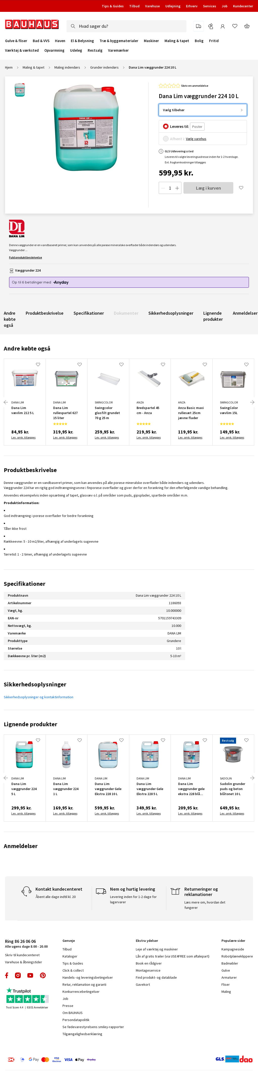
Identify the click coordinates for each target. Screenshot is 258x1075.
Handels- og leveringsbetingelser (87, 977)
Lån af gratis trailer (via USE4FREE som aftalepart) (172, 956)
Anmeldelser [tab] (21, 846)
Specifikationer (89, 313)
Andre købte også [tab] (27, 348)
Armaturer (229, 977)
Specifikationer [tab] (24, 584)
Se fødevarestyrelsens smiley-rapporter (93, 1027)
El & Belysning (82, 41)
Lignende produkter (213, 316)
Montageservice (148, 970)
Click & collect (73, 970)
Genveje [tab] (68, 940)
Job (225, 6)
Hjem (9, 67)
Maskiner (151, 41)
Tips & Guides (113, 6)
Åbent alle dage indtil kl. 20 (56, 896)
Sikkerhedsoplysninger (170, 313)
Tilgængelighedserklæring (82, 1034)
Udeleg (76, 50)
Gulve (225, 970)
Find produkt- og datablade (156, 977)
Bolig (199, 41)
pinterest (42, 975)
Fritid (214, 41)
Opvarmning (54, 50)
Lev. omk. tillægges (23, 437)
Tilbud (134, 6)
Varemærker (118, 50)
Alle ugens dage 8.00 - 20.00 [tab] (26, 943)
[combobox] (126, 26)
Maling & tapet (177, 41)
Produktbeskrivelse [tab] (30, 470)
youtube (30, 975)
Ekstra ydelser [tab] (147, 940)
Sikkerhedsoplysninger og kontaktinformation (38, 697)
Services (209, 6)
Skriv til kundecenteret (22, 955)
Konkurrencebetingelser (81, 991)
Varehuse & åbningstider (23, 962)
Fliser (225, 984)
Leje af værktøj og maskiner (157, 949)
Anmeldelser (245, 313)
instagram (17, 975)
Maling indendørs (67, 67)
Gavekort (143, 984)
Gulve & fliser (16, 41)
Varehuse (152, 6)
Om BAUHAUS (72, 1012)
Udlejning (172, 6)
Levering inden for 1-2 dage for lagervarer (133, 899)
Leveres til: (179, 126)
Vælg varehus (196, 138)
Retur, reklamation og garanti (84, 984)
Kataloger (69, 956)
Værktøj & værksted (22, 50)
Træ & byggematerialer (119, 41)
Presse (67, 1005)
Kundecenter (243, 6)
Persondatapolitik (75, 1020)
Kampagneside (232, 949)
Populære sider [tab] (233, 940)
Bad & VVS (41, 41)
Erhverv (192, 6)
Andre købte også (10, 319)
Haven (60, 41)
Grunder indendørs (104, 67)
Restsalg (95, 50)
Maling (226, 991)
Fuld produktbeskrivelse (25, 257)
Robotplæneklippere (237, 956)
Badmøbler (229, 963)
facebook (7, 975)
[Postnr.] (197, 127)
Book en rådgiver (149, 963)
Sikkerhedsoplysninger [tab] (35, 684)
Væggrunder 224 (28, 270)
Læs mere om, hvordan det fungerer (204, 905)
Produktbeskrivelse (44, 313)
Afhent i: (177, 138)
